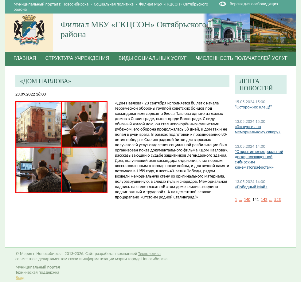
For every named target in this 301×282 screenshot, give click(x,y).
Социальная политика (114, 4)
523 (277, 199)
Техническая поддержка (37, 272)
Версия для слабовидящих (254, 3)
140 (247, 199)
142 (264, 199)
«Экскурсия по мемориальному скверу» (257, 129)
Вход (20, 277)
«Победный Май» (251, 187)
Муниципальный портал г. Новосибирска (51, 4)
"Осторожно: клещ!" (253, 107)
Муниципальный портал (37, 267)
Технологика (149, 253)
